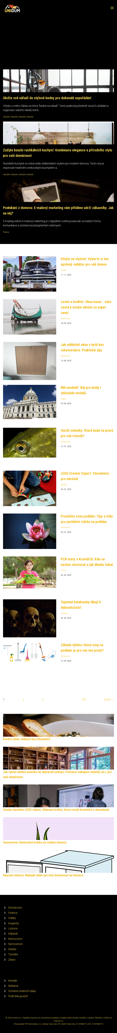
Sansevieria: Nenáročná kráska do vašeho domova (34, 842)
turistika (64, 613)
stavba (63, 270)
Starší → (109, 699)
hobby (63, 399)
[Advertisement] (58, 35)
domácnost (65, 318)
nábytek (6, 117)
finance (6, 232)
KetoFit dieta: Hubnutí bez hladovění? (26, 739)
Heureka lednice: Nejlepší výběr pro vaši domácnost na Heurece (43, 875)
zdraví (63, 570)
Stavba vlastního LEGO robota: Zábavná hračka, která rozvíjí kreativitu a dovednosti (56, 810)
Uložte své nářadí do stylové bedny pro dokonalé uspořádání (47, 98)
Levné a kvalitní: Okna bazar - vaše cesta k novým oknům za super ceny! (86, 307)
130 (83, 699)
